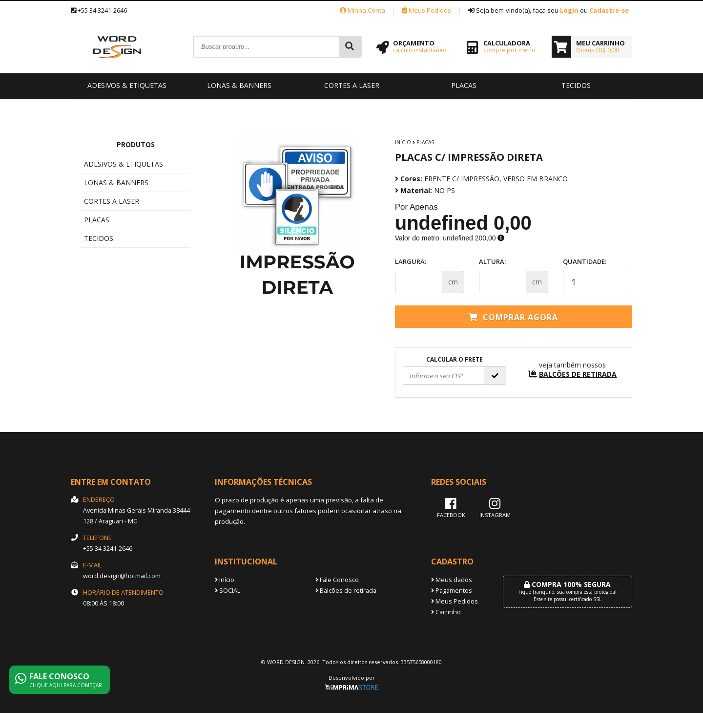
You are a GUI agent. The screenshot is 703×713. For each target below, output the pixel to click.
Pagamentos (451, 590)
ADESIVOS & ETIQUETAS (126, 85)
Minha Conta (362, 10)
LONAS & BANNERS (239, 85)
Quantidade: (597, 275)
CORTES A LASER (351, 85)
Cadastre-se (609, 10)
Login (569, 10)
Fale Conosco (337, 580)
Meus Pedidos (426, 10)
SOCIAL (227, 590)
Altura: (492, 261)
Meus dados (451, 580)
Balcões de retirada (345, 590)
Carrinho (446, 612)
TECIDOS (576, 85)
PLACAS (463, 85)
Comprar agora (513, 317)
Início (403, 142)
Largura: (410, 261)
